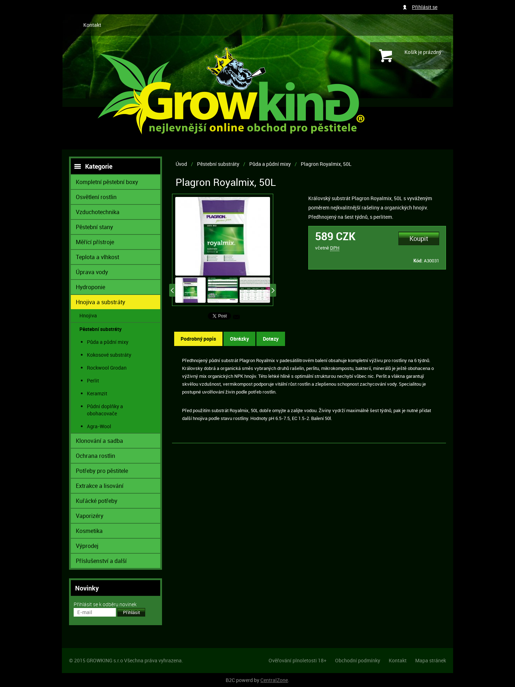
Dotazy (271, 338)
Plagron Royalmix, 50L (326, 163)
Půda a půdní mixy (270, 163)
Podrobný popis (198, 338)
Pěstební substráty (218, 163)
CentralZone (274, 680)
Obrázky (239, 338)
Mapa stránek (430, 660)
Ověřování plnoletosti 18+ (298, 660)
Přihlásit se (424, 7)
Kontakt (92, 24)
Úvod (181, 163)
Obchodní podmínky (357, 660)
